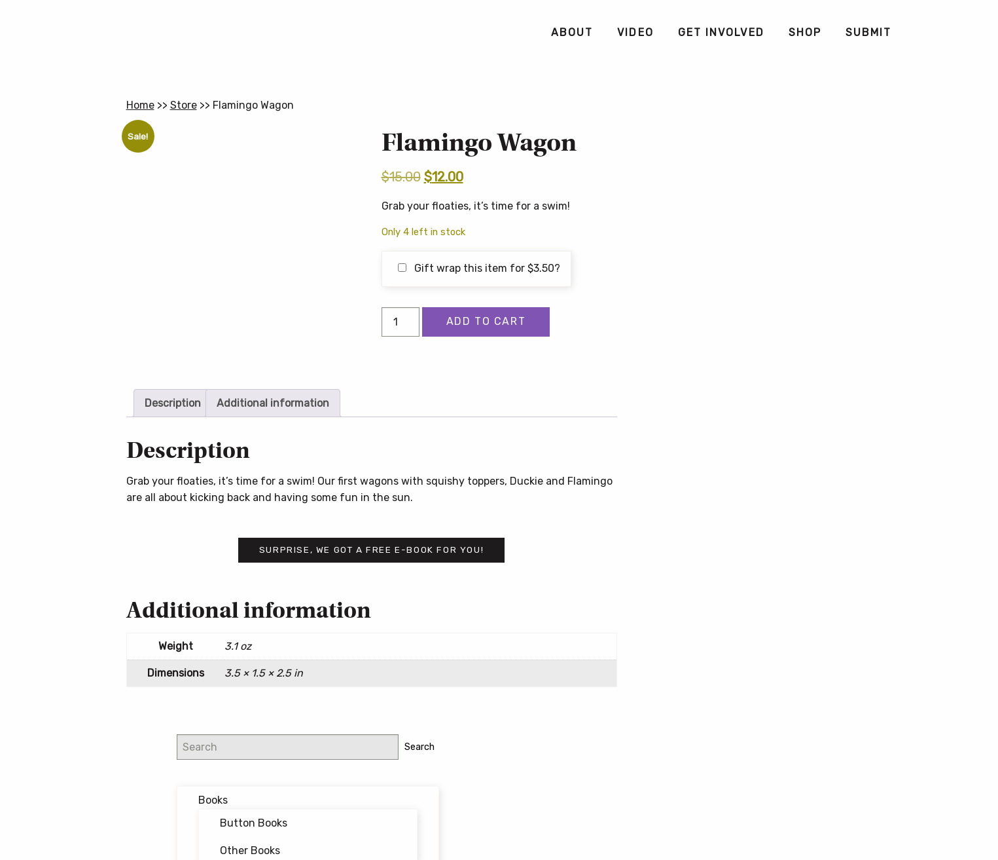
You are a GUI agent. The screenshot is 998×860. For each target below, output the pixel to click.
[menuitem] (572, 32)
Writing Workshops (764, 359)
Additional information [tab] (273, 403)
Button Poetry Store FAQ (753, 648)
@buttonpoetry (744, 413)
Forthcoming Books (766, 332)
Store (183, 105)
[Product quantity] (400, 322)
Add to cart (486, 321)
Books (733, 194)
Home (140, 105)
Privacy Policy (601, 802)
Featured (741, 304)
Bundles (739, 277)
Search (849, 140)
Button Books (774, 217)
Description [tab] (173, 403)
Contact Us (499, 823)
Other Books (770, 244)
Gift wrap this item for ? (479, 268)
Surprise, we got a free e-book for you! (371, 549)
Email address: (727, 482)
